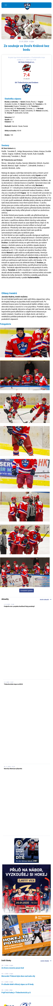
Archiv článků (46, 961)
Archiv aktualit (46, 599)
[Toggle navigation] (6, 5)
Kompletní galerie (27, 590)
